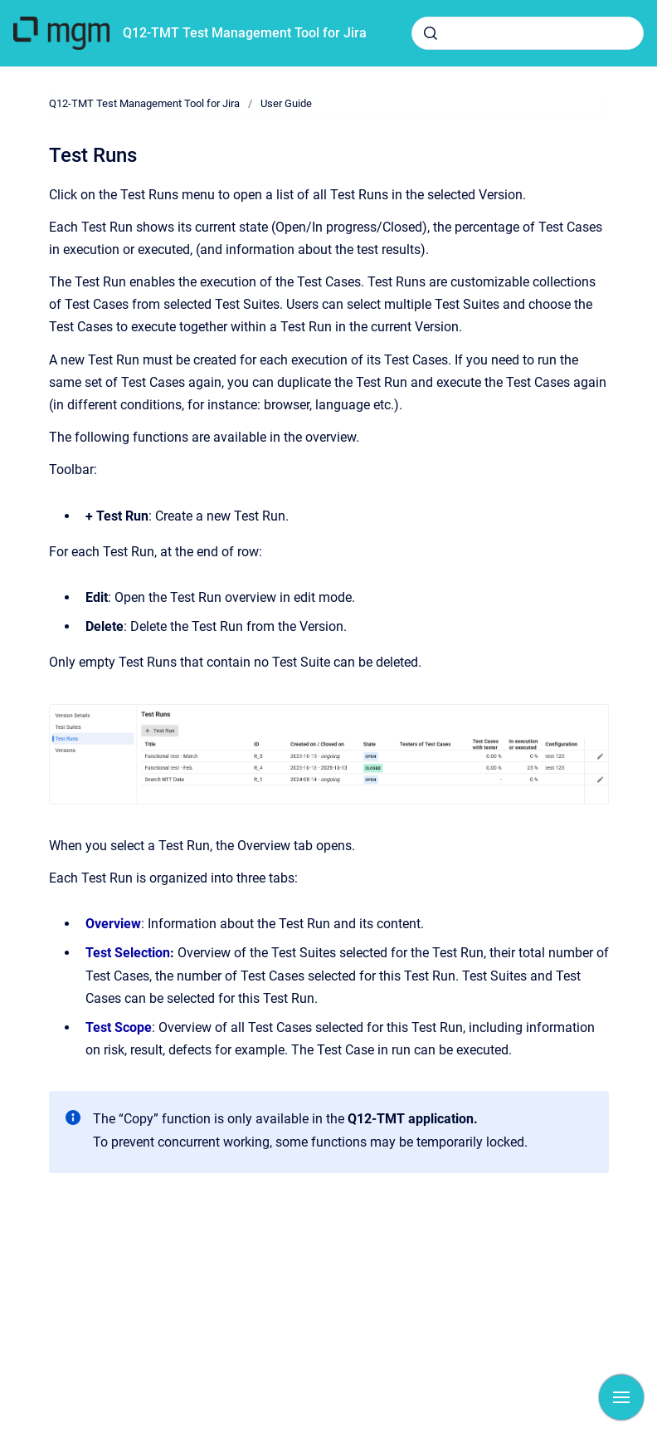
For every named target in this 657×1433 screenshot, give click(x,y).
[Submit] (430, 33)
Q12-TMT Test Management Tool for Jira (245, 33)
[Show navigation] (621, 1397)
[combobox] (527, 33)
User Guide (286, 103)
